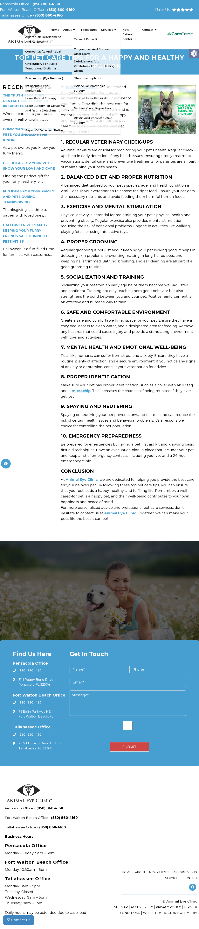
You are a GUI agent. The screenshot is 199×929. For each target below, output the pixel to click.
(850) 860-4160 (46, 4)
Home (55, 30)
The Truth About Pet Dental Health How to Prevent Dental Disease (26, 100)
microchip (81, 391)
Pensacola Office (15, 4)
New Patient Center (127, 34)
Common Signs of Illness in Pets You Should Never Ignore (30, 134)
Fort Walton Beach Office (22, 10)
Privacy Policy (168, 907)
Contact (147, 30)
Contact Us (19, 921)
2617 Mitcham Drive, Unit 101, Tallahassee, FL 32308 (40, 745)
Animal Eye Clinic (82, 87)
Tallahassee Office (16, 15)
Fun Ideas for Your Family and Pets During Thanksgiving (28, 196)
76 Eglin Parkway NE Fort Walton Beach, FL (35, 714)
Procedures (89, 30)
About (67, 30)
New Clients (159, 872)
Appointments (185, 872)
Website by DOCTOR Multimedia (170, 913)
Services (107, 30)
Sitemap (121, 907)
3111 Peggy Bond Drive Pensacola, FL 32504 (35, 682)
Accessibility (142, 907)
